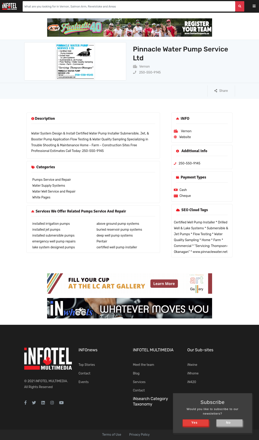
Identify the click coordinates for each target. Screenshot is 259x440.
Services (139, 382)
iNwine (192, 365)
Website (185, 137)
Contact (84, 373)
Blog (136, 373)
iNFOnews (88, 349)
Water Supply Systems (48, 186)
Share (221, 91)
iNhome (193, 373)
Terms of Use (111, 435)
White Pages (41, 197)
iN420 (191, 382)
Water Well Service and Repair (54, 191)
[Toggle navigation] (257, 6)
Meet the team (143, 365)
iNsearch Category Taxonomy (150, 401)
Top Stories (87, 365)
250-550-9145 (147, 72)
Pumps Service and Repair (51, 180)
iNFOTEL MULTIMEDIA (51, 381)
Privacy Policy (139, 435)
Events (84, 382)
